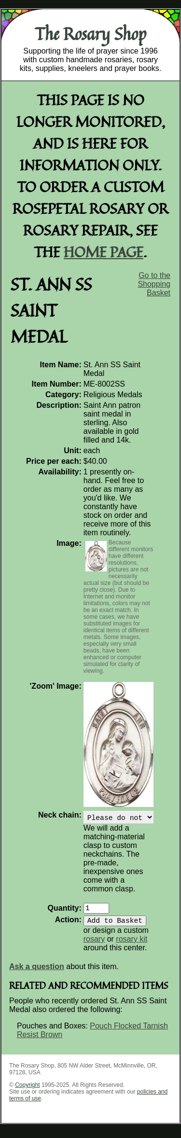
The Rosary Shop (90, 34)
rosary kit (131, 945)
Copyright (27, 1090)
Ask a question (36, 972)
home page (103, 252)
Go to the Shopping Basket (154, 284)
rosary (94, 945)
